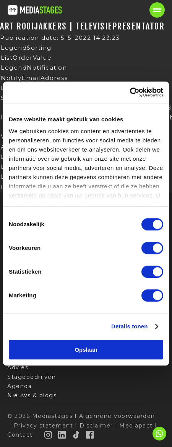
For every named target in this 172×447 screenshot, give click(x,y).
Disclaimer (96, 425)
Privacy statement (43, 425)
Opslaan (86, 349)
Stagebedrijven (31, 377)
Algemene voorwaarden (117, 416)
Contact (20, 434)
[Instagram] (48, 434)
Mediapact (136, 425)
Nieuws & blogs (32, 395)
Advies (17, 367)
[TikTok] (76, 434)
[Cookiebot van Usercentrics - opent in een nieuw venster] (129, 92)
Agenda (19, 386)
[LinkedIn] (62, 434)
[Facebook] (90, 434)
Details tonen (129, 326)
